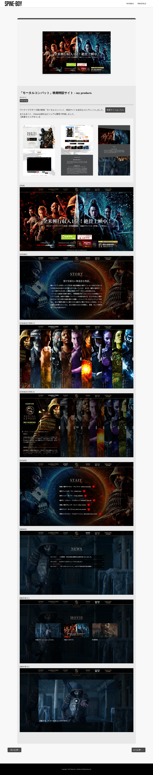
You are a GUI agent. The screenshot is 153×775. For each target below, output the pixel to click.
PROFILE (142, 4)
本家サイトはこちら (115, 110)
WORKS (130, 4)
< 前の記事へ (14, 750)
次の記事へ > (138, 750)
